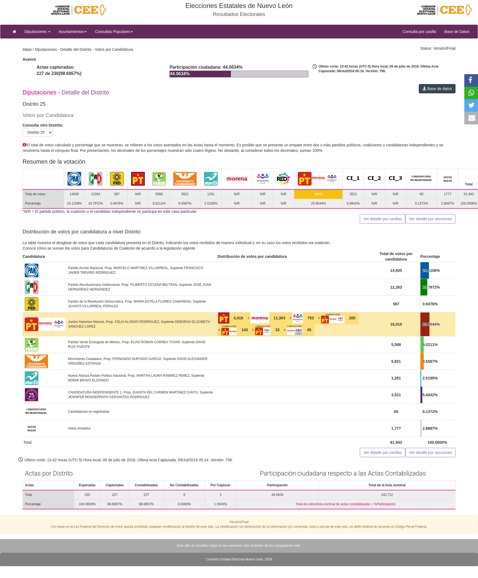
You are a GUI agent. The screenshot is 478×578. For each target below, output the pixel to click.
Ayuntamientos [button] (73, 31)
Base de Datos (456, 31)
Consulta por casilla (421, 31)
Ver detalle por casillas (382, 219)
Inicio (27, 49)
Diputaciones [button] (37, 31)
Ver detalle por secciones (430, 219)
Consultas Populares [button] (114, 31)
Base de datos (437, 88)
